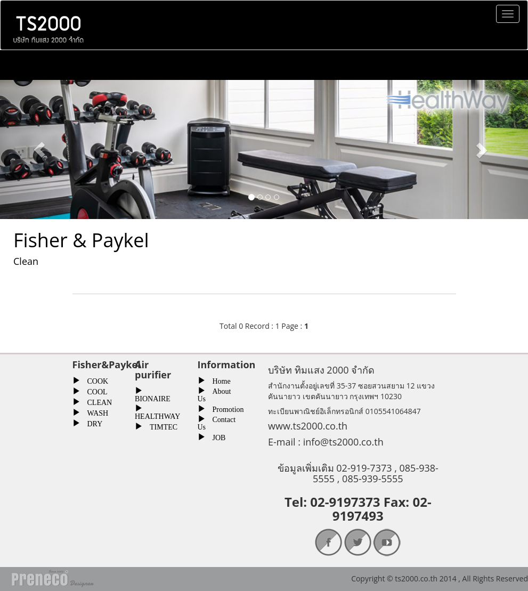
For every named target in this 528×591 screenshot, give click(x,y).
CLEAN (96, 401)
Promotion (224, 408)
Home (218, 380)
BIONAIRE (152, 397)
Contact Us (217, 422)
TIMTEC (159, 426)
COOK (94, 380)
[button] (39, 149)
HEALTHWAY (157, 415)
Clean (25, 261)
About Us (214, 393)
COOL (94, 390)
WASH (94, 412)
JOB (215, 436)
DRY (91, 422)
